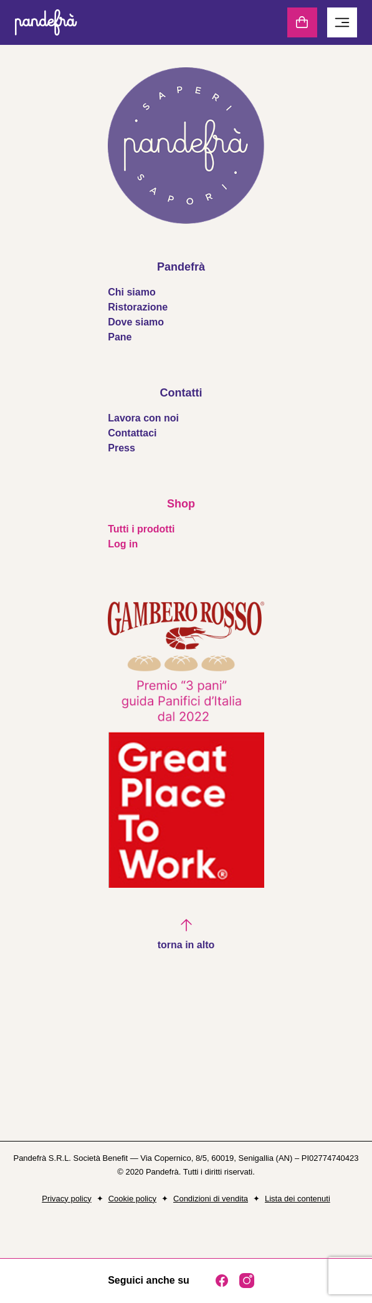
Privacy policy (66, 1198)
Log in (123, 544)
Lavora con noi (143, 418)
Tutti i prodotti (141, 529)
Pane (119, 337)
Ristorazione (138, 307)
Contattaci (132, 433)
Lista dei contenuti (297, 1198)
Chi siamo (131, 292)
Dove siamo (136, 322)
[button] (186, 935)
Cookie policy (132, 1198)
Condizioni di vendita (210, 1198)
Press (121, 448)
